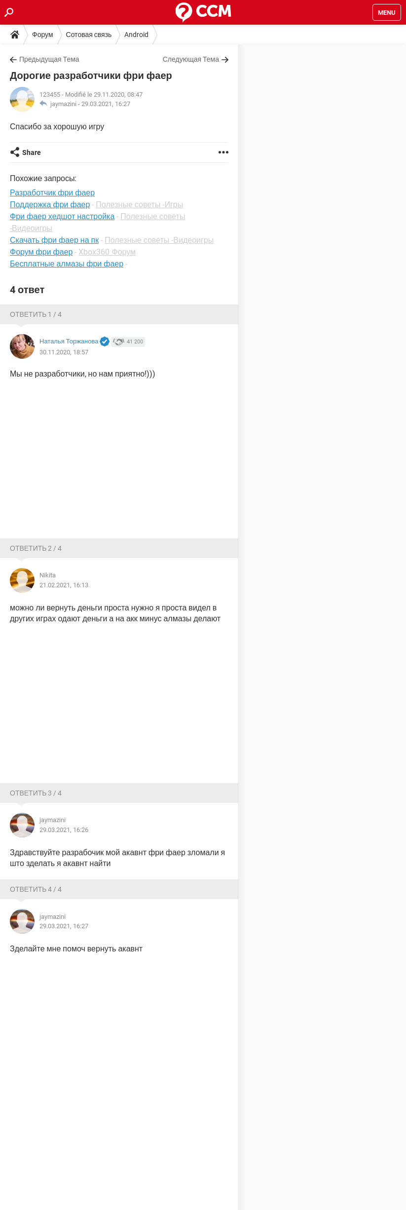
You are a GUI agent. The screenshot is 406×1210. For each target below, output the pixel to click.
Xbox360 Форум (107, 252)
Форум (42, 34)
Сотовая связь (89, 34)
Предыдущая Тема (49, 59)
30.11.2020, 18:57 (63, 352)
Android (136, 34)
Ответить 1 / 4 (36, 314)
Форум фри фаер (41, 252)
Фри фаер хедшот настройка (62, 216)
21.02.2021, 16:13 (63, 585)
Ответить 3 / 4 (36, 793)
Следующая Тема (191, 59)
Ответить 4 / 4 (36, 889)
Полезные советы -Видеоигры (159, 240)
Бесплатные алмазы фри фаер (66, 263)
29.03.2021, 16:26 (63, 829)
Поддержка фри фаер (50, 204)
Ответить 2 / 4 (36, 548)
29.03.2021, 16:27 (105, 104)
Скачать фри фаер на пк (54, 240)
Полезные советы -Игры (139, 204)
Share (31, 152)
